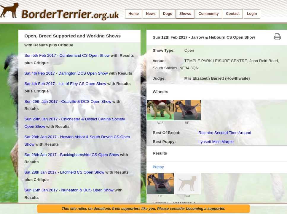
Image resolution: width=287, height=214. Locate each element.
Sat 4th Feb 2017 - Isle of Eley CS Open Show (65, 83)
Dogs (167, 14)
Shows (185, 14)
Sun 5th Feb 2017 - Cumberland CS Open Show (66, 55)
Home (134, 14)
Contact (233, 14)
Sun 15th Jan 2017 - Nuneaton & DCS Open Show (68, 190)
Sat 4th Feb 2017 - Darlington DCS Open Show (66, 73)
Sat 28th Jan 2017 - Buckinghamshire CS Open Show (71, 154)
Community (209, 14)
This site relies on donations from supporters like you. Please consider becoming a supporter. (143, 209)
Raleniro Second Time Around (224, 132)
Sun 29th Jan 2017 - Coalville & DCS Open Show (67, 101)
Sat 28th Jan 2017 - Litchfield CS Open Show (64, 172)
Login (252, 14)
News (151, 14)
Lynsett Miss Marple (215, 141)
